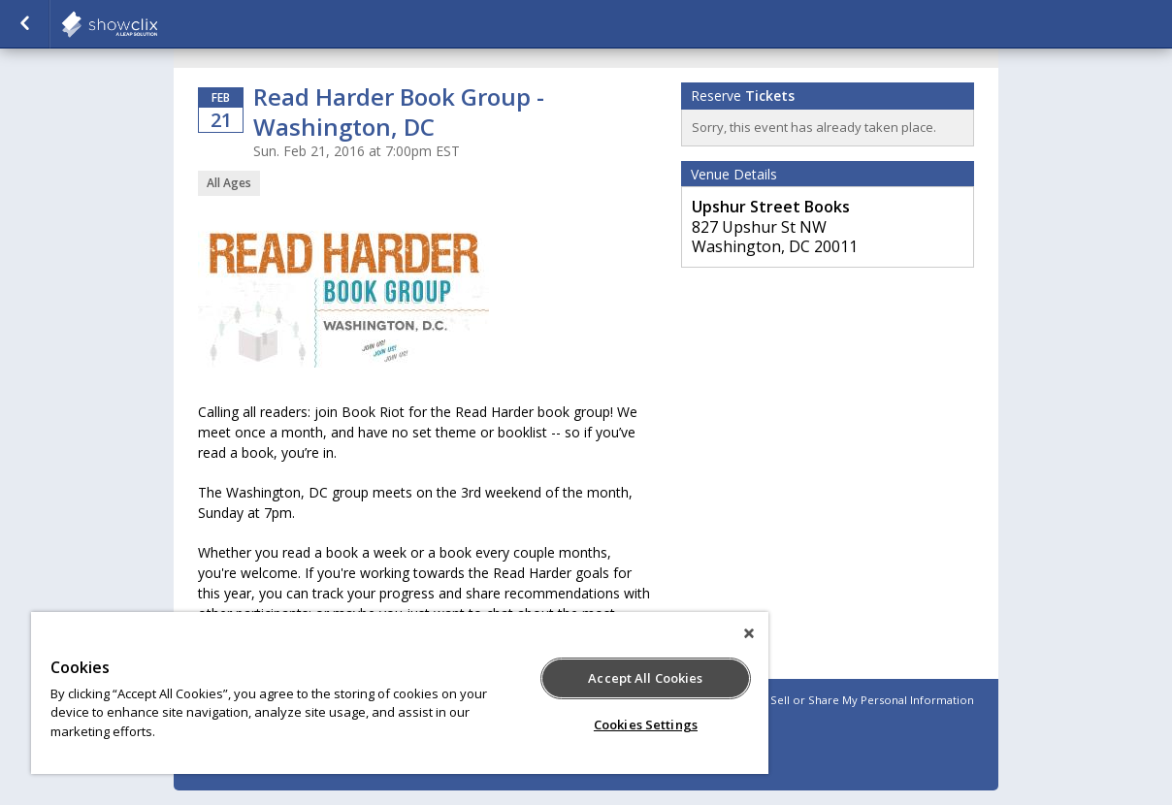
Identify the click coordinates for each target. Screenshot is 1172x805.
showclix (157, 24)
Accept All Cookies (645, 678)
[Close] (749, 633)
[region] (399, 693)
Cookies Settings (646, 724)
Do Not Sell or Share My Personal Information (852, 699)
